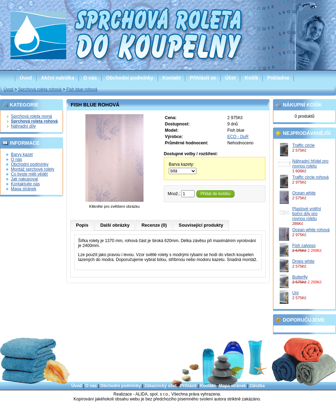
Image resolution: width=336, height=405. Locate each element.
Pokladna (278, 78)
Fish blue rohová (81, 89)
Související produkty (200, 225)
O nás (90, 78)
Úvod (26, 78)
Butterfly (300, 277)
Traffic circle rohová (310, 177)
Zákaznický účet (160, 385)
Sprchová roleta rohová (40, 89)
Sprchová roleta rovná (31, 116)
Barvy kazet (22, 154)
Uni (295, 292)
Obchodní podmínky (129, 78)
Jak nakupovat (24, 179)
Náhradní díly (23, 126)
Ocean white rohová (311, 229)
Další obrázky (115, 225)
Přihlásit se (203, 78)
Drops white (303, 261)
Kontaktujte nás (25, 183)
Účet (230, 78)
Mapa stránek (23, 188)
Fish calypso (304, 245)
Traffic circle (303, 145)
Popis (82, 225)
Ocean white (304, 193)
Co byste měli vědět (29, 174)
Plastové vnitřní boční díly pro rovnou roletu (306, 213)
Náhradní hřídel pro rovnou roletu (310, 164)
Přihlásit (188, 385)
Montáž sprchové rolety (32, 169)
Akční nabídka (57, 78)
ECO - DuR (238, 136)
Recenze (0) (154, 225)
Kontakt (171, 78)
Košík (251, 78)
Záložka (257, 385)
